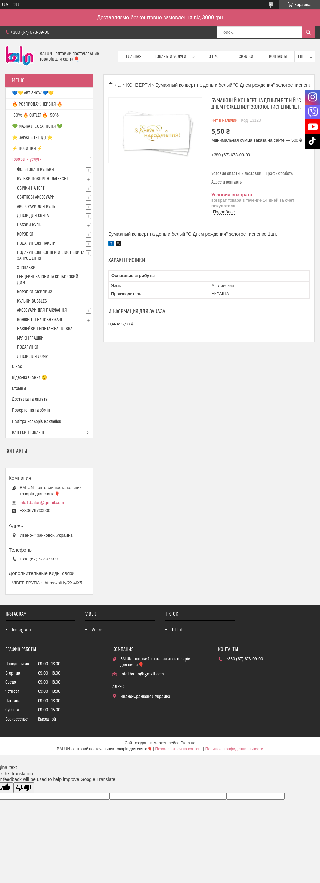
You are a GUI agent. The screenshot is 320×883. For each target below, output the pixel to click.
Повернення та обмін (31, 410)
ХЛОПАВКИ (26, 268)
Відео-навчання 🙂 (29, 377)
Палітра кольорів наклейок (36, 421)
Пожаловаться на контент (178, 749)
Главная (134, 56)
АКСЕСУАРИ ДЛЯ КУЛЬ (36, 206)
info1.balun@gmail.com (42, 502)
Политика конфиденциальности (234, 749)
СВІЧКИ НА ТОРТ (30, 188)
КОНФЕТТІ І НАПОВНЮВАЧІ (39, 320)
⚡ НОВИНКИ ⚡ (27, 148)
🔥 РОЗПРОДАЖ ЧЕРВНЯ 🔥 (37, 104)
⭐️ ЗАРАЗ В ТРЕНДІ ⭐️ (32, 137)
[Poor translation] (23, 787)
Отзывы (19, 388)
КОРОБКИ (25, 234)
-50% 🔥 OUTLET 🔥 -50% (35, 115)
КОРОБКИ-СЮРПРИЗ (34, 292)
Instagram (21, 630)
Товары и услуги (170, 56)
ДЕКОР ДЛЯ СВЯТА (33, 215)
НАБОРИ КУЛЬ (29, 225)
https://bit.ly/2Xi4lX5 (63, 582)
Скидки (246, 56)
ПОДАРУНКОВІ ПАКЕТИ (36, 243)
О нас (214, 56)
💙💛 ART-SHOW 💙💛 (33, 93)
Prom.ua (188, 743)
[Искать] (308, 32)
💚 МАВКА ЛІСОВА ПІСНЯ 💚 (37, 126)
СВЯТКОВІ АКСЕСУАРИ (36, 197)
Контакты (278, 56)
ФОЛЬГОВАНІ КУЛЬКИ (35, 169)
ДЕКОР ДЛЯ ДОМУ (32, 356)
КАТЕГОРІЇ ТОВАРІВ (28, 432)
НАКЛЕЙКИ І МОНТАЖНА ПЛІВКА (44, 329)
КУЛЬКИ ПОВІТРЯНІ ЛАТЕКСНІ (42, 179)
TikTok (177, 630)
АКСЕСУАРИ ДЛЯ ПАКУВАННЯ (42, 310)
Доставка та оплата (30, 399)
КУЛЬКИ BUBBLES (32, 301)
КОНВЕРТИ (138, 85)
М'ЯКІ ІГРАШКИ (30, 338)
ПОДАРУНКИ (27, 347)
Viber (96, 630)
